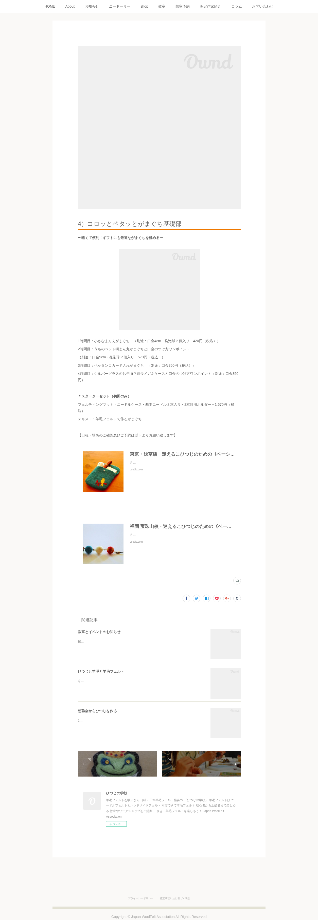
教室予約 (182, 6)
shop (144, 6)
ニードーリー (119, 6)
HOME (50, 6)
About (70, 6)
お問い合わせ (262, 6)
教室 (161, 6)
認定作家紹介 (210, 6)
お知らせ (92, 6)
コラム (236, 6)
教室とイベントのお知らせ (99, 632)
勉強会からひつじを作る (97, 711)
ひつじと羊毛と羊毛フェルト (101, 671)
